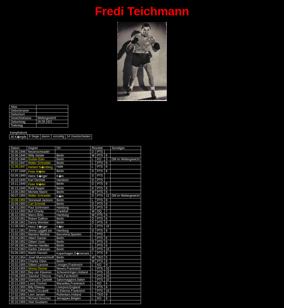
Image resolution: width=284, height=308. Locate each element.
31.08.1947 (18, 166)
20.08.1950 (18, 200)
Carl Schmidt (36, 204)
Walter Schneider (39, 163)
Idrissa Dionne (37, 268)
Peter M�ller (37, 171)
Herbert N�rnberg (40, 167)
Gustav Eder (36, 159)
